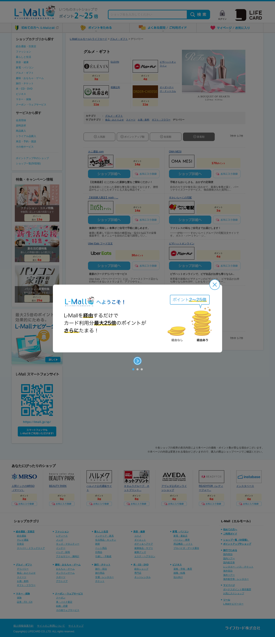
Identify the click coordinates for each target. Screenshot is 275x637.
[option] (137, 318)
